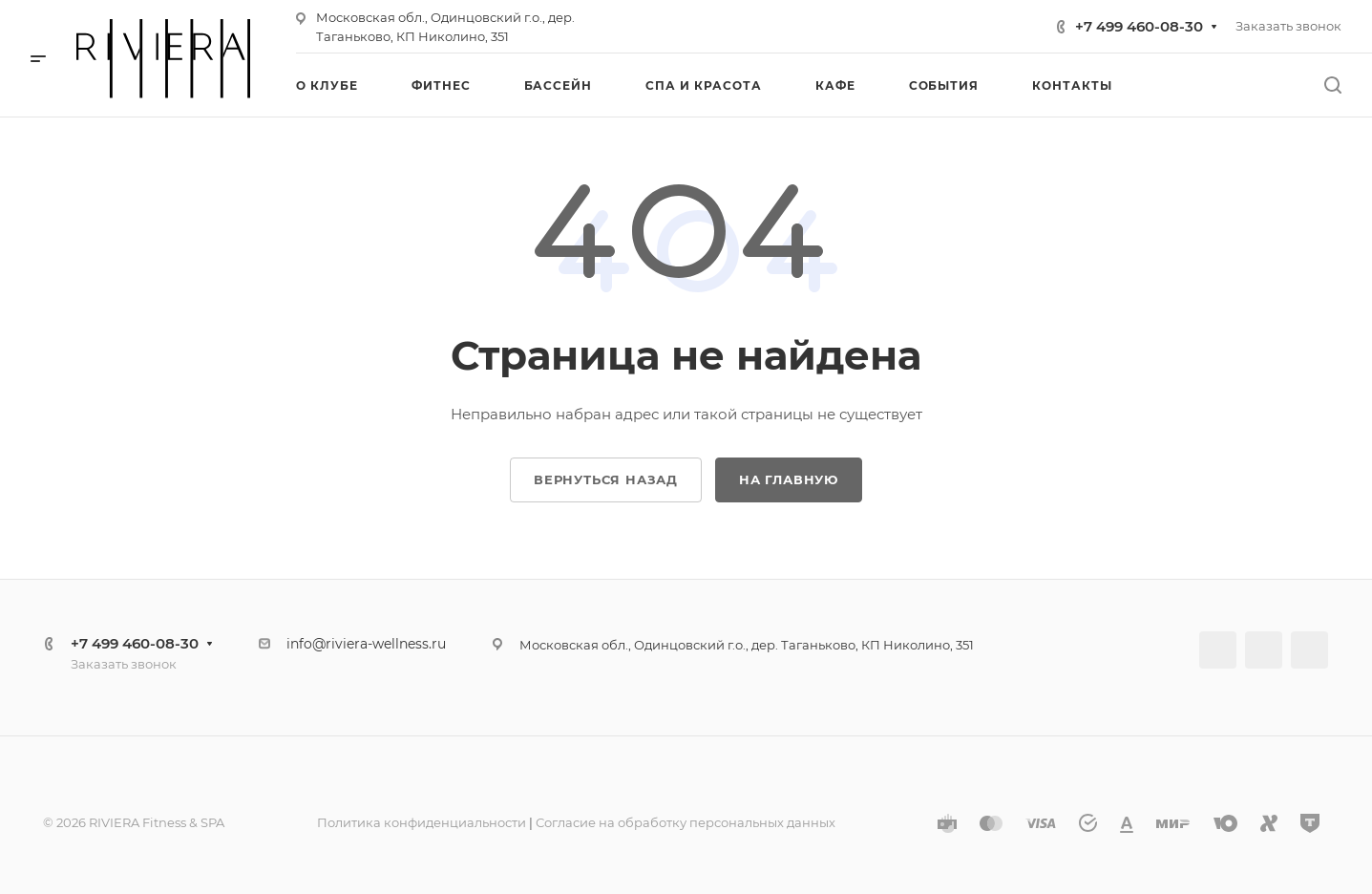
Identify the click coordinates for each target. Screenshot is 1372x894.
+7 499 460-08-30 (1139, 26)
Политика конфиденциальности (421, 822)
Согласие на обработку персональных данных (685, 822)
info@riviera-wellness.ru (366, 643)
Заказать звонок (1288, 25)
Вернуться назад (606, 479)
